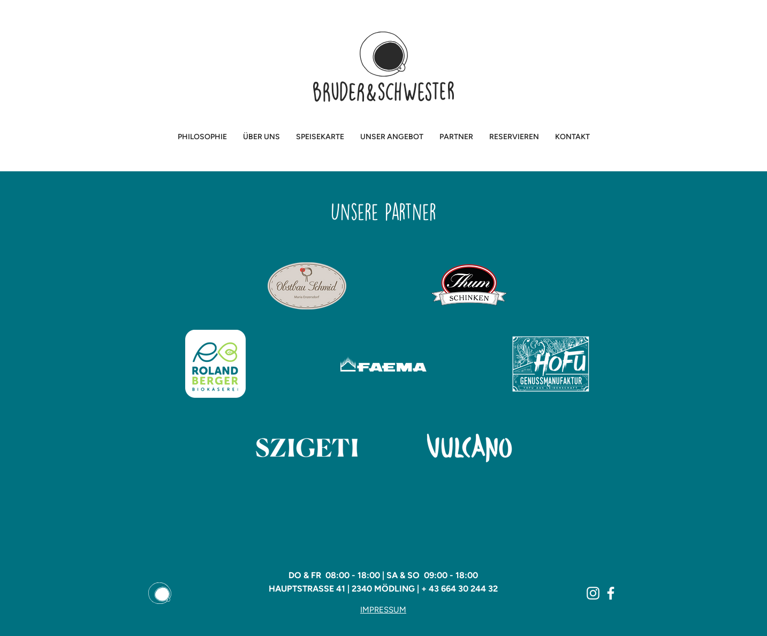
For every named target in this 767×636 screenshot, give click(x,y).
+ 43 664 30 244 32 (459, 589)
